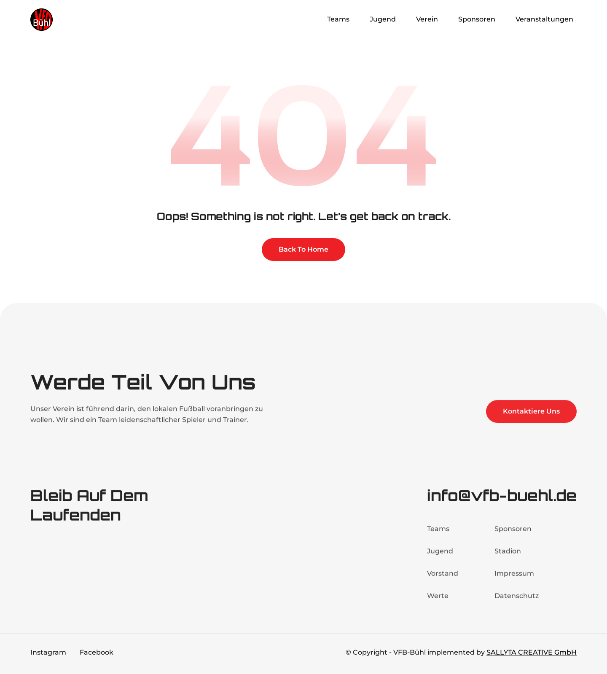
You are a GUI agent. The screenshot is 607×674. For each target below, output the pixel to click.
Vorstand (442, 581)
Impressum (514, 581)
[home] (64, 19)
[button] (340, 19)
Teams (438, 536)
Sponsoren (513, 536)
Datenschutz (516, 603)
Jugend (440, 559)
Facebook (96, 652)
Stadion (507, 559)
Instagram (48, 652)
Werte (438, 603)
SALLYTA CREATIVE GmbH (531, 652)
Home (299, 19)
